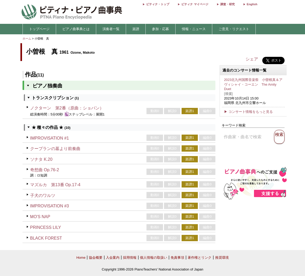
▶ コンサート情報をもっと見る (248, 112)
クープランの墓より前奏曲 (55, 148)
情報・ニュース (194, 29)
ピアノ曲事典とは (76, 29)
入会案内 (112, 258)
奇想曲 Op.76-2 (44, 170)
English (252, 4)
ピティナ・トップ (157, 4)
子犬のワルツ (42, 195)
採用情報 (130, 258)
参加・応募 (160, 29)
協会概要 (95, 258)
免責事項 (177, 258)
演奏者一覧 (110, 29)
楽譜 (135, 29)
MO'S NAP (40, 216)
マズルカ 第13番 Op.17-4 (55, 185)
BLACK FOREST (46, 238)
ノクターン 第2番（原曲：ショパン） (67, 108)
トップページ (39, 29)
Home (80, 258)
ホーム (27, 38)
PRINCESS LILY (45, 227)
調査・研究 (227, 4)
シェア (252, 59)
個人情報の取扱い (153, 258)
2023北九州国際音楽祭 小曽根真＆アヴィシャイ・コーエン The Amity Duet (253, 84)
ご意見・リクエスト (234, 29)
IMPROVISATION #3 (49, 206)
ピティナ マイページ (194, 4)
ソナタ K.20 (41, 159)
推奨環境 (222, 258)
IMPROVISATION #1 (49, 138)
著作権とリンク (199, 258)
